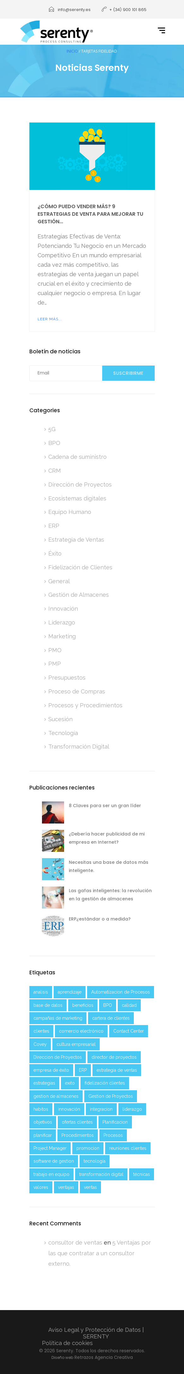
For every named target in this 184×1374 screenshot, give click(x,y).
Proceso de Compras (76, 691)
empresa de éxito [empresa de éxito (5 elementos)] (51, 1070)
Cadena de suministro (77, 456)
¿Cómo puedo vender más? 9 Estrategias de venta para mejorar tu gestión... (90, 214)
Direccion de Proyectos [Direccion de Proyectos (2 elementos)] (57, 1057)
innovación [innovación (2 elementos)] (69, 1109)
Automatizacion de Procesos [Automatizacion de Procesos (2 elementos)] (120, 992)
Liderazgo (61, 622)
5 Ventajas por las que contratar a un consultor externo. (99, 1253)
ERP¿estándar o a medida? (100, 919)
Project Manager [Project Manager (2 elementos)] (50, 1148)
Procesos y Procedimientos (85, 705)
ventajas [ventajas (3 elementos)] (66, 1187)
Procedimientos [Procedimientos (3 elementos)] (78, 1135)
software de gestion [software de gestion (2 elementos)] (53, 1161)
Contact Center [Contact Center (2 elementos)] (128, 1031)
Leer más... (50, 319)
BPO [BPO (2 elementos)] (107, 1005)
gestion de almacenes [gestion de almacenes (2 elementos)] (56, 1096)
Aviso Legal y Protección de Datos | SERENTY (96, 1333)
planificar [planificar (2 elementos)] (42, 1135)
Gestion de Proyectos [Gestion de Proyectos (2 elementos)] (110, 1096)
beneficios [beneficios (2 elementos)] (82, 1005)
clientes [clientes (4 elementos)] (41, 1031)
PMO (55, 650)
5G (52, 429)
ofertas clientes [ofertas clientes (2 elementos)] (77, 1122)
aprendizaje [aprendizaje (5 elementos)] (69, 992)
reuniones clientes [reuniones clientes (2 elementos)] (127, 1148)
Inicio (72, 51)
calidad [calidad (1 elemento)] (129, 1005)
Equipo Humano (69, 512)
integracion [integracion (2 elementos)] (101, 1109)
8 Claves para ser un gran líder (105, 805)
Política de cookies (67, 1343)
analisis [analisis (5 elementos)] (40, 992)
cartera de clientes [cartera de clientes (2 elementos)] (111, 1018)
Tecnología (63, 733)
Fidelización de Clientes (80, 567)
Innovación (63, 608)
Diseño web (62, 1357)
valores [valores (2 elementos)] (40, 1187)
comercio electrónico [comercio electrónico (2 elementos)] (81, 1031)
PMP (54, 663)
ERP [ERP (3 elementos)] (83, 1070)
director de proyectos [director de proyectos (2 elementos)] (114, 1057)
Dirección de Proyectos (80, 484)
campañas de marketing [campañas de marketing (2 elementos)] (57, 1018)
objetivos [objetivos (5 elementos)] (42, 1122)
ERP (53, 525)
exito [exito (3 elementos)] (70, 1083)
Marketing (62, 636)
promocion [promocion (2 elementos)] (87, 1148)
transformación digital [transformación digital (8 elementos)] (101, 1174)
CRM (54, 470)
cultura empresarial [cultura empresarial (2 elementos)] (76, 1044)
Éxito (55, 553)
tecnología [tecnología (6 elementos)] (94, 1161)
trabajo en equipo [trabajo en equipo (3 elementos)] (51, 1174)
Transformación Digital (78, 746)
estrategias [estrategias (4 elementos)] (44, 1083)
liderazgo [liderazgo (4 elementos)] (132, 1109)
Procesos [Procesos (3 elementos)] (113, 1135)
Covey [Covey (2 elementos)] (40, 1044)
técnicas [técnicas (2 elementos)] (141, 1174)
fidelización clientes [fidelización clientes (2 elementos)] (105, 1083)
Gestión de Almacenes (78, 594)
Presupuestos (67, 677)
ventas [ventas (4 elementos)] (90, 1187)
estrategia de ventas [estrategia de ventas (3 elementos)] (117, 1070)
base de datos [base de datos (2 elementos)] (47, 1005)
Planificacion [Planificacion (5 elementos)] (115, 1122)
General (59, 581)
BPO (54, 443)
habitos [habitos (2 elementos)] (40, 1109)
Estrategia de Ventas (76, 539)
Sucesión (60, 719)
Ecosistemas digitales (77, 498)
